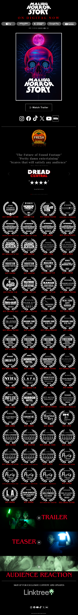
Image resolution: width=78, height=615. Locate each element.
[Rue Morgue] (32, 194)
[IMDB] (55, 118)
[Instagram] (22, 118)
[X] (42, 118)
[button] (38, 107)
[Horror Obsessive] (39, 194)
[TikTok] (35, 118)
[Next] (69, 173)
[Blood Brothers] (45, 194)
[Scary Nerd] (38, 194)
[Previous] (8, 173)
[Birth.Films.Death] (35, 194)
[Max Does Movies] (42, 194)
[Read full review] (39, 189)
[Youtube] (49, 118)
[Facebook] (28, 118)
